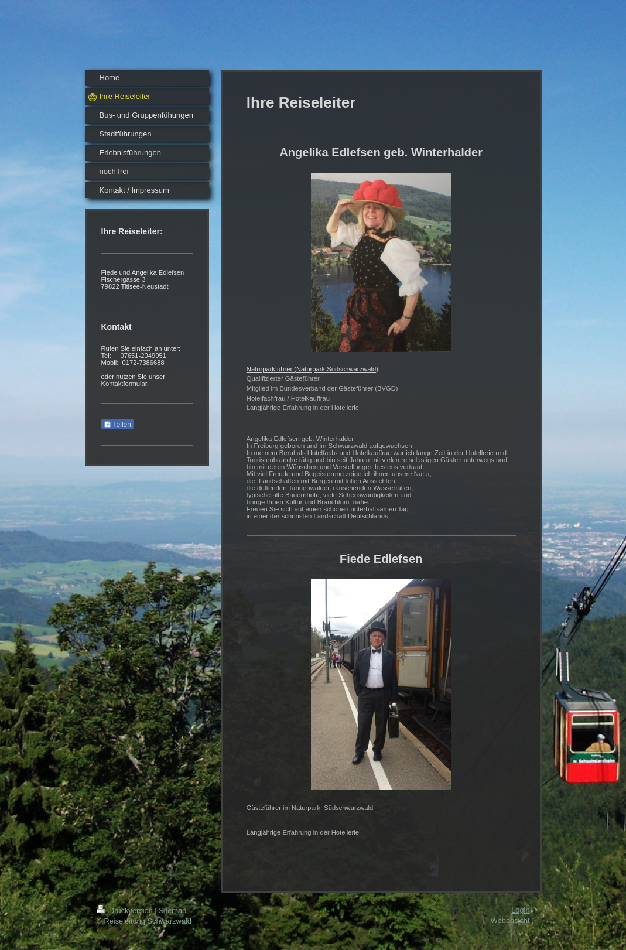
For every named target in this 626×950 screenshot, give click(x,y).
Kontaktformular (124, 383)
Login (520, 909)
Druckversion (126, 910)
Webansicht (510, 920)
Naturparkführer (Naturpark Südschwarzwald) (312, 369)
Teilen (117, 425)
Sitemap (172, 910)
